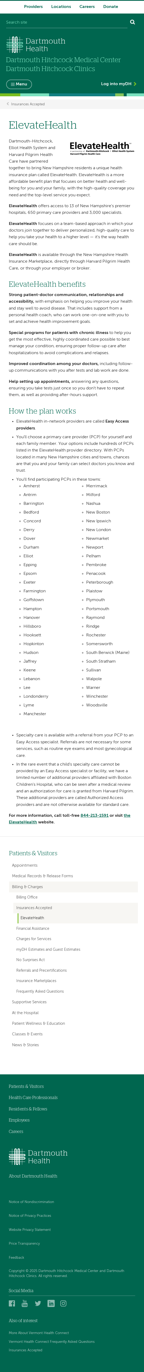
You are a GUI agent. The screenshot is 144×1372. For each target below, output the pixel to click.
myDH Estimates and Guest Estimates (48, 950)
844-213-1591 (95, 816)
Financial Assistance (32, 929)
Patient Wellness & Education (38, 1024)
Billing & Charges (27, 887)
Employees (19, 1120)
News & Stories (25, 1045)
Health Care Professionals (33, 1098)
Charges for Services (33, 939)
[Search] (132, 23)
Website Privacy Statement (30, 1230)
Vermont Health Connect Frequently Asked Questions (52, 1342)
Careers (87, 7)
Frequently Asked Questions (40, 991)
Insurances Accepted (28, 104)
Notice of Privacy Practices (30, 1216)
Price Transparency (24, 1243)
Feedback (16, 1258)
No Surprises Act (30, 960)
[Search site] (66, 23)
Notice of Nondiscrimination (31, 1202)
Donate (110, 7)
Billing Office (27, 897)
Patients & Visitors (33, 853)
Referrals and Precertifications (41, 970)
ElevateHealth (32, 918)
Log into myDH (116, 84)
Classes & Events (27, 1034)
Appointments (25, 865)
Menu (21, 85)
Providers (33, 7)
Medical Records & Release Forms (42, 876)
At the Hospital (25, 1013)
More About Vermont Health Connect (39, 1333)
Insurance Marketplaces (36, 981)
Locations (61, 7)
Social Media (21, 1291)
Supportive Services (29, 1002)
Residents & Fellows (28, 1109)
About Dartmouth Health (33, 1176)
